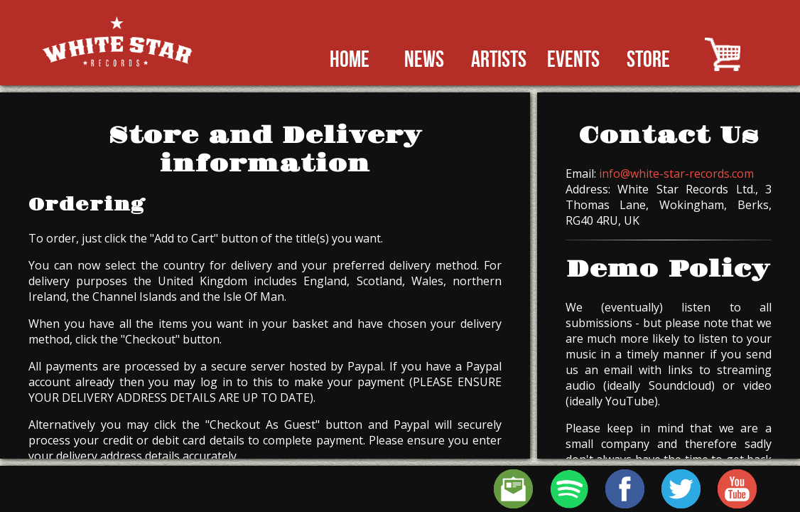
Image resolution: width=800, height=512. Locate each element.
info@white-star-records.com (676, 173)
